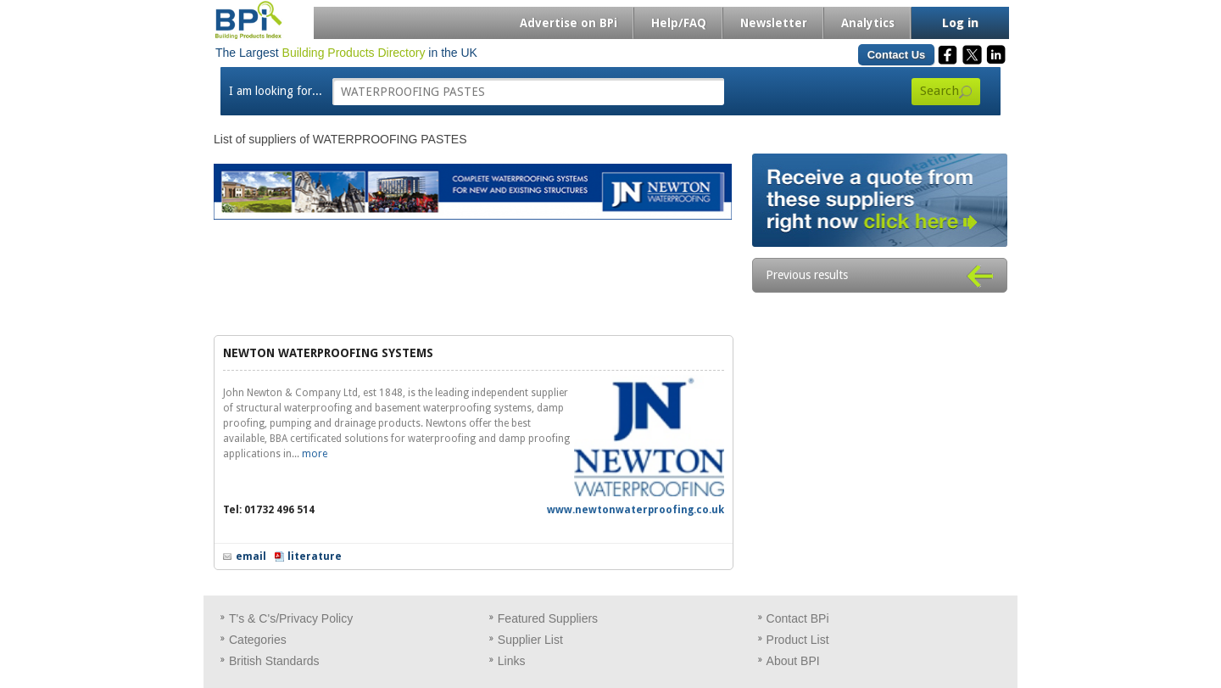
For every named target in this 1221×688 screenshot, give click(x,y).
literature (314, 556)
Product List (798, 639)
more (314, 454)
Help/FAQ (678, 23)
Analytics (868, 23)
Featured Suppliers (548, 618)
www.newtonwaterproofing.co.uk (635, 510)
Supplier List (530, 639)
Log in (960, 23)
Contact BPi (798, 618)
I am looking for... (275, 91)
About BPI (793, 661)
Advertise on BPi (568, 23)
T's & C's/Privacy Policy (291, 618)
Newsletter (773, 23)
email (251, 556)
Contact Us (896, 54)
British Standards (274, 661)
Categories (258, 639)
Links (512, 661)
